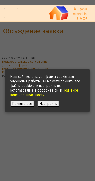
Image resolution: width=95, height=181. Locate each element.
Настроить (48, 103)
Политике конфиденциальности (44, 92)
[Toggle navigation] (11, 13)
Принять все (22, 103)
